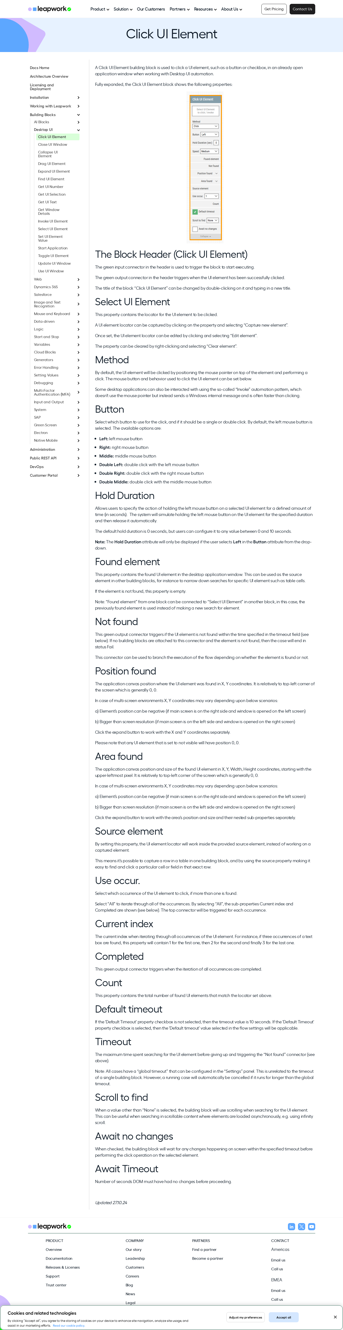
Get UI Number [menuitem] (50, 186)
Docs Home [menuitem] (39, 67)
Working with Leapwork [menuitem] (50, 105)
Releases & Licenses (63, 1267)
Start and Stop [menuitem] (46, 336)
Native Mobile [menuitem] (46, 440)
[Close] (335, 1323)
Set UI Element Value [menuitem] (50, 238)
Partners (178, 9)
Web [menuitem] (38, 278)
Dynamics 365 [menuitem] (46, 286)
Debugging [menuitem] (43, 382)
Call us (277, 1268)
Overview (54, 1249)
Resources (203, 9)
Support (53, 1275)
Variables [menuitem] (42, 344)
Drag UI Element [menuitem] (52, 163)
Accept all (283, 1323)
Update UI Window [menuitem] (54, 263)
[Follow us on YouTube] (311, 1227)
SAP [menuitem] (37, 417)
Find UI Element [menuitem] (51, 178)
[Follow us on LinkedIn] (291, 1227)
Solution (121, 9)
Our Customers (151, 9)
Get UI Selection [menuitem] (52, 194)
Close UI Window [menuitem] (52, 144)
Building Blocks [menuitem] (43, 114)
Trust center (56, 1284)
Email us (278, 1259)
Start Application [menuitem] (53, 247)
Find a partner (204, 1249)
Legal (130, 1302)
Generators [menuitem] (43, 359)
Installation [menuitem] (39, 97)
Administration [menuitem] (42, 449)
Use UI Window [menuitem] (51, 270)
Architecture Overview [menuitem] (49, 76)
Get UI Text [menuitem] (47, 201)
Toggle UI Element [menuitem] (53, 255)
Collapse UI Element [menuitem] (48, 153)
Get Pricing (274, 8)
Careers (132, 1275)
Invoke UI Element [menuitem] (53, 220)
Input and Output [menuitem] (49, 401)
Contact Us (302, 8)
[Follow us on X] (301, 1227)
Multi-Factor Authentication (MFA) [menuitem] (52, 392)
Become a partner (207, 1258)
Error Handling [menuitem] (46, 367)
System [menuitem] (40, 409)
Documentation (59, 1258)
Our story (133, 1249)
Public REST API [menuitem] (43, 457)
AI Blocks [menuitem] (41, 121)
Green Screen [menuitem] (45, 424)
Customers (135, 1267)
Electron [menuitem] (41, 432)
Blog (129, 1284)
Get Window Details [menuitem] (49, 211)
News (130, 1293)
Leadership (135, 1258)
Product (97, 9)
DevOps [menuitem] (37, 466)
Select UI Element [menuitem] (53, 228)
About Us (229, 9)
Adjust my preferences (245, 1323)
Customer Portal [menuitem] (44, 475)
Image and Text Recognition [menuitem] (47, 303)
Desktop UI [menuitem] (43, 129)
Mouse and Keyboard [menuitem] (52, 313)
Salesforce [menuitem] (43, 294)
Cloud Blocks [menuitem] (45, 351)
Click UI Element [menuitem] (52, 136)
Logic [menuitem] (39, 328)
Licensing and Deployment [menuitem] (42, 86)
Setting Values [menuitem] (46, 374)
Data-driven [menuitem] (44, 321)
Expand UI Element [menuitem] (54, 171)
